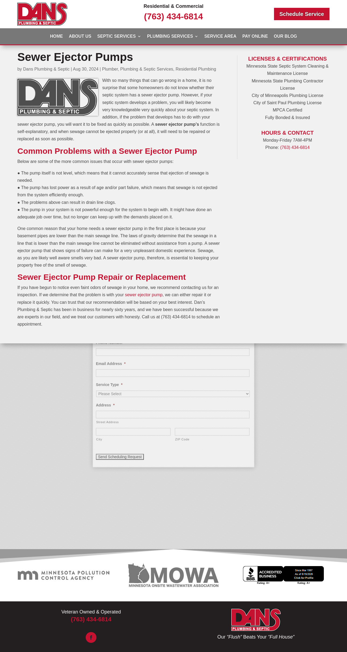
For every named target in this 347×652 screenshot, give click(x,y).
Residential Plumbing (196, 69)
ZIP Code (182, 370)
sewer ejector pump (144, 294)
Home (56, 36)
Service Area (220, 36)
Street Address (107, 353)
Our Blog (285, 36)
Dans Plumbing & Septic (46, 69)
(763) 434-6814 (173, 16)
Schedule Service (301, 14)
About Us (80, 36)
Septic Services (116, 36)
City (99, 370)
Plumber (110, 69)
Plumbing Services (170, 36)
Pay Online (255, 36)
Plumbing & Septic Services (146, 69)
